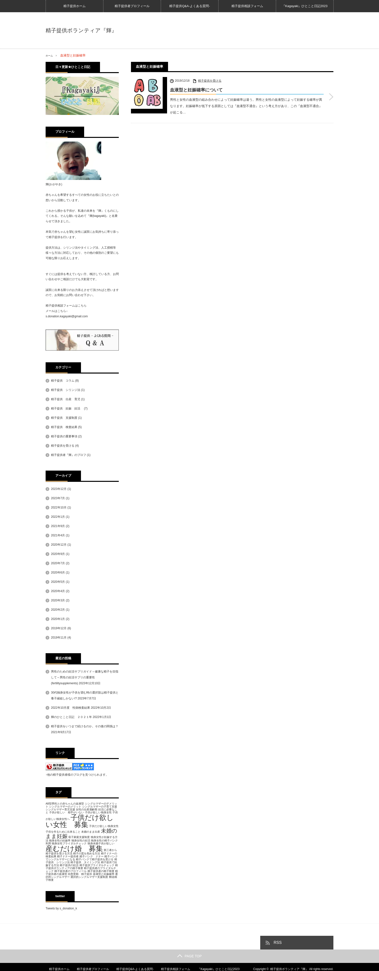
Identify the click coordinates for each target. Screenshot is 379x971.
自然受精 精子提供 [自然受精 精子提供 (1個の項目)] (80, 873)
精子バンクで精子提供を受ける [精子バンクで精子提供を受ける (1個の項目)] (94, 859)
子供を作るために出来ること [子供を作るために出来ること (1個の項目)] (63, 831)
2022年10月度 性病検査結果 (70, 707)
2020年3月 (58, 600)
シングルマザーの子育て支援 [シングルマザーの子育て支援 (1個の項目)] (99, 806)
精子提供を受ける (209, 80)
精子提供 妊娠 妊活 (67, 408)
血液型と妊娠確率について (196, 90)
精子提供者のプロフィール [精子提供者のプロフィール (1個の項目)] (70, 871)
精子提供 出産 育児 (65, 399)
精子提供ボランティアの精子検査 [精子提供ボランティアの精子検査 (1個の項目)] (82, 867)
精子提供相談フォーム (247, 6)
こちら (82, 305)
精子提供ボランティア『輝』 (81, 30)
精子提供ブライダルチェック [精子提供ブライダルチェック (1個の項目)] (97, 865)
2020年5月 (58, 582)
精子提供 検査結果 (64, 427)
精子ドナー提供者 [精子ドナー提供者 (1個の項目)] (68, 856)
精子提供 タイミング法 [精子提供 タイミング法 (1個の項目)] (85, 862)
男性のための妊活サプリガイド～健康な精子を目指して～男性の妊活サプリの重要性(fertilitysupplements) (84, 677)
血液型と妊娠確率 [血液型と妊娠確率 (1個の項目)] (103, 873)
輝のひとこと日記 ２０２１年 (71, 717)
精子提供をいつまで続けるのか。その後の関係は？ (84, 726)
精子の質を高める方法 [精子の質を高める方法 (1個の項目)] (86, 853)
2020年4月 (58, 591)
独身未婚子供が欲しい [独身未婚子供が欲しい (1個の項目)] (101, 843)
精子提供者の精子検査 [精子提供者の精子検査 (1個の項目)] (101, 871)
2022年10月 (59, 507)
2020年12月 (59, 544)
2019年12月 (59, 628)
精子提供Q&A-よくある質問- (189, 6)
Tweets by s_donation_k (61, 908)
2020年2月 (58, 609)
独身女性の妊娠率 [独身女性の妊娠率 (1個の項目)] (59, 840)
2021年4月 (58, 535)
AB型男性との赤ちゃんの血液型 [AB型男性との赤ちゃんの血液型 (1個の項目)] (65, 803)
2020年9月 (58, 554)
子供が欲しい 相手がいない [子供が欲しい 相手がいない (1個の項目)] (66, 812)
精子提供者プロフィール (132, 6)
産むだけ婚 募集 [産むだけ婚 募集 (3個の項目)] (74, 848)
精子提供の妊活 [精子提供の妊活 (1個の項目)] (69, 865)
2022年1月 (58, 517)
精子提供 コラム (62, 380)
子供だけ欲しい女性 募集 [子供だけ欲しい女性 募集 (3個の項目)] (80, 820)
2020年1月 (58, 619)
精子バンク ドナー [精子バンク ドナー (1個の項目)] (92, 856)
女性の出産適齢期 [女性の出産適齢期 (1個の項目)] (86, 809)
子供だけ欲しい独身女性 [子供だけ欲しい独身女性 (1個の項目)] (104, 826)
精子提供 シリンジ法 (65, 390)
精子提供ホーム (74, 6)
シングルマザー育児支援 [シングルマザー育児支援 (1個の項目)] (60, 809)
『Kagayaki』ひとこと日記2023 (304, 6)
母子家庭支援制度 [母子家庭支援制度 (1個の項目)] (79, 836)
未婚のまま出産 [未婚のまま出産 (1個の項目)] (90, 831)
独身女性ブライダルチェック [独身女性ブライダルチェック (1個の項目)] (69, 843)
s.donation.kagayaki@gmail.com (67, 316)
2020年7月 (58, 563)
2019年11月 (59, 637)
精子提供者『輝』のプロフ (68, 455)
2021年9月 (58, 526)
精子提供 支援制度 (64, 417)
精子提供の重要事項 (64, 436)
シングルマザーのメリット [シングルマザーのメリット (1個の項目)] (65, 806)
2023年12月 (59, 489)
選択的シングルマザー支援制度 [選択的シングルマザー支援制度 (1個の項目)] (89, 876)
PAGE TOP (189, 956)
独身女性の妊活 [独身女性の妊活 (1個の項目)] (80, 840)
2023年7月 (58, 498)
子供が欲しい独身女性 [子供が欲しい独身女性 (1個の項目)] (98, 812)
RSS (278, 942)
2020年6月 (58, 572)
